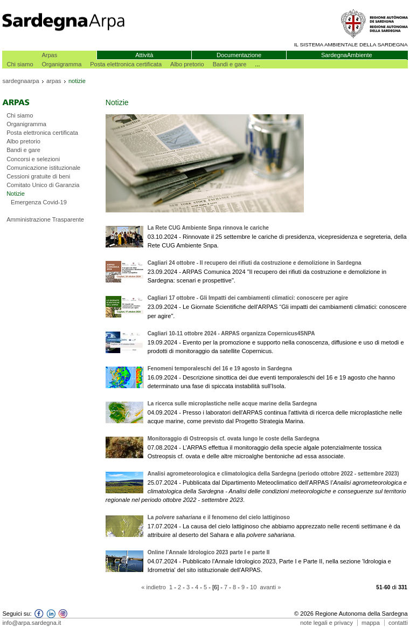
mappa (371, 622)
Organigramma (62, 64)
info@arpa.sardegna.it (31, 622)
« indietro (153, 587)
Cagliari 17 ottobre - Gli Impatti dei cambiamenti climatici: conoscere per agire (248, 298)
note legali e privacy (326, 622)
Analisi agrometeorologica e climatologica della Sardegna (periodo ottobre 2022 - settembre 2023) (273, 474)
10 (253, 587)
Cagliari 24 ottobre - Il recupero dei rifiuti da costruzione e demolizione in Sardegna (255, 263)
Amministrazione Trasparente (45, 219)
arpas (53, 81)
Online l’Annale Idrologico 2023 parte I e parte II (209, 552)
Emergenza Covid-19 (39, 202)
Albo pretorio (187, 64)
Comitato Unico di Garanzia (42, 185)
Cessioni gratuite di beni (38, 176)
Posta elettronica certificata (126, 64)
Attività (144, 55)
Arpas (49, 55)
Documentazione (239, 55)
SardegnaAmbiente (346, 55)
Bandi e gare (230, 64)
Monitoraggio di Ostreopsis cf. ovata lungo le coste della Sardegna (233, 439)
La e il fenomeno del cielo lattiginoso (219, 517)
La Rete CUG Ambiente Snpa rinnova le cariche (208, 228)
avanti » (270, 587)
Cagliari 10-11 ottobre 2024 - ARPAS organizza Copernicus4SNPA (231, 333)
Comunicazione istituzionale (43, 167)
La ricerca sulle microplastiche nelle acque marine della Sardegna (232, 403)
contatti (398, 622)
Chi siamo (19, 64)
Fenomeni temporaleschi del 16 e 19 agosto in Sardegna (220, 368)
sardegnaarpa (20, 81)
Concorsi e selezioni (33, 159)
